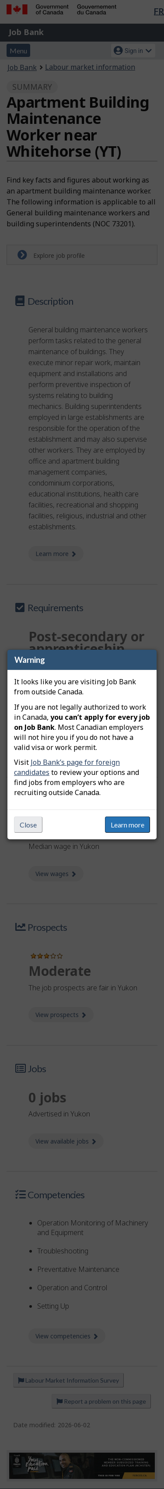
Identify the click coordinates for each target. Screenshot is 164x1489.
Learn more (127, 824)
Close (28, 824)
